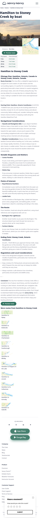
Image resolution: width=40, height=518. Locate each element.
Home (1, 8)
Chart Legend (6, 491)
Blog (3, 452)
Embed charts (6, 474)
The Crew (5, 447)
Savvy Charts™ (6, 471)
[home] (13, 3)
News (3, 450)
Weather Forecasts (8, 476)
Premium (5, 468)
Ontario (7, 8)
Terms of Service (7, 494)
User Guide (5, 488)
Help (3, 502)
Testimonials (6, 455)
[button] (37, 3)
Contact (4, 458)
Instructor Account (8, 479)
